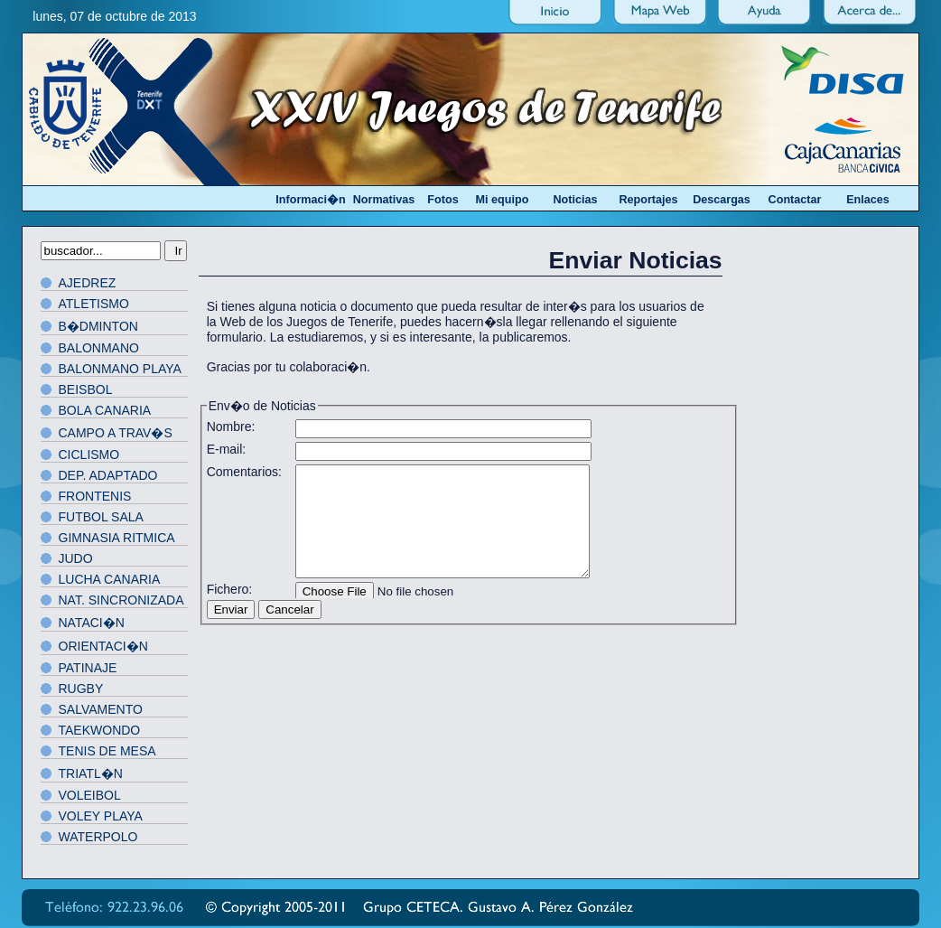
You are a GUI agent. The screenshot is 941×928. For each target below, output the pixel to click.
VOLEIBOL (90, 795)
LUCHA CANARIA (110, 579)
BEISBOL (86, 389)
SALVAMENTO (101, 709)
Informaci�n (310, 199)
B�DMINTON (98, 326)
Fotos (442, 199)
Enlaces (868, 199)
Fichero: (230, 589)
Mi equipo (502, 199)
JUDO (76, 558)
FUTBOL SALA (101, 517)
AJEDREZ (87, 283)
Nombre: (231, 426)
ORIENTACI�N (103, 646)
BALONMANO (99, 348)
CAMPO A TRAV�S (115, 433)
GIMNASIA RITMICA (117, 537)
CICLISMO (89, 454)
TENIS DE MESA (107, 751)
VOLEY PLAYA (101, 816)
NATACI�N (92, 622)
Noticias (576, 199)
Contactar (795, 199)
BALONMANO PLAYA (120, 368)
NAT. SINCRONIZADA (121, 600)
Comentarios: (244, 471)
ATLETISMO (94, 303)
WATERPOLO (98, 837)
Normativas (384, 199)
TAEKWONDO (100, 730)
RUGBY (81, 688)
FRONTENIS (95, 496)
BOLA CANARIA (105, 410)
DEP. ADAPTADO (108, 475)
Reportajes (648, 199)
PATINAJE (88, 668)
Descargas (721, 199)
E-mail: (227, 449)
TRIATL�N (91, 773)
